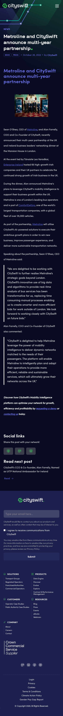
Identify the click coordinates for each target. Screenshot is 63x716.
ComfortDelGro (27, 205)
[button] (57, 6)
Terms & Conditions (31, 691)
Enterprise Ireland (13, 164)
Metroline (32, 129)
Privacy (31, 683)
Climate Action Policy (32, 695)
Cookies (31, 687)
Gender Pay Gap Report (31, 699)
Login (31, 679)
